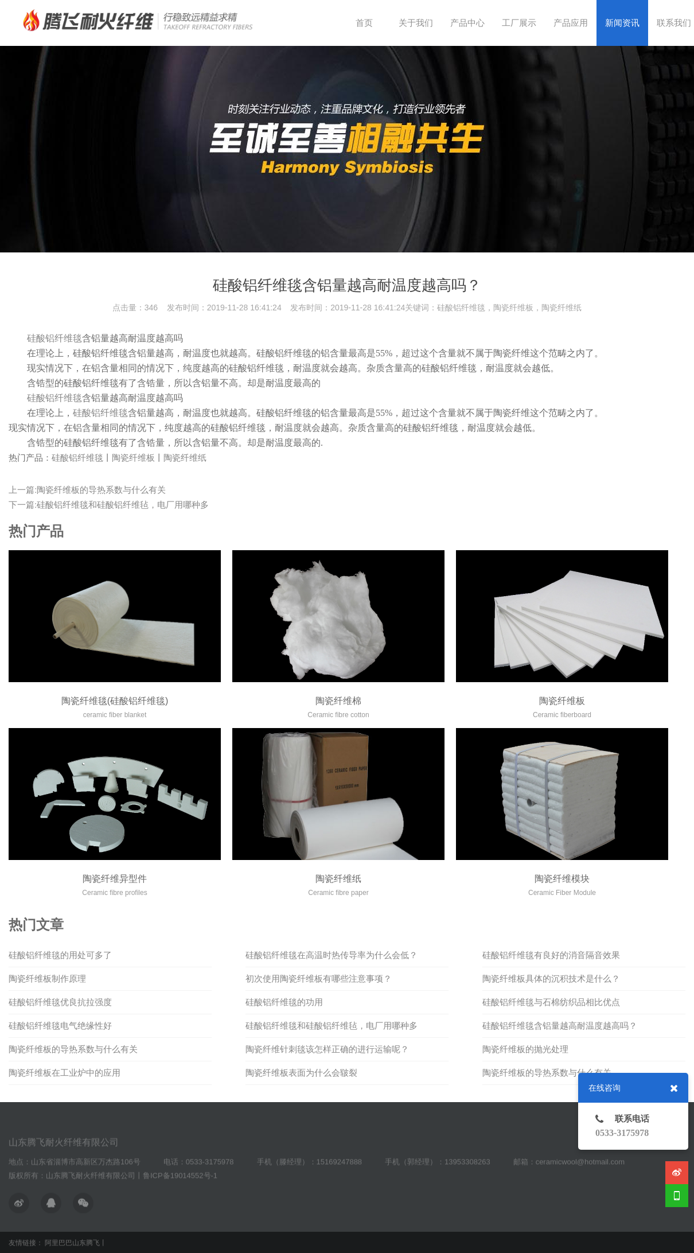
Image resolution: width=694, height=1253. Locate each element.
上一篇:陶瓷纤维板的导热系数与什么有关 (87, 490)
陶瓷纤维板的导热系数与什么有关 (73, 1049)
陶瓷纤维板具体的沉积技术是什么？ (551, 978)
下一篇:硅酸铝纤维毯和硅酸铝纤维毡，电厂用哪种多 (109, 504)
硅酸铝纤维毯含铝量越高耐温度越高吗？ (559, 1025)
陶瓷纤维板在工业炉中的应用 (64, 1072)
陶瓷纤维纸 (184, 457)
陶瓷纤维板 (133, 457)
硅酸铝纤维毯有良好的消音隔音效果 (551, 955)
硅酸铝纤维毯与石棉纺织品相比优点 (551, 1002)
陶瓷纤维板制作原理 (47, 978)
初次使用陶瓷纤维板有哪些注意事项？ (318, 978)
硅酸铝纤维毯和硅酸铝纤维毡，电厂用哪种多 (331, 1025)
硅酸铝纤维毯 (54, 338)
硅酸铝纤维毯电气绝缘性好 (60, 1025)
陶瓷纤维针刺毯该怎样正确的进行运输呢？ (327, 1049)
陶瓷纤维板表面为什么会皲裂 (301, 1072)
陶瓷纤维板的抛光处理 (525, 1049)
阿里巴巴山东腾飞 (72, 1243)
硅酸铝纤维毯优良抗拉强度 (60, 1002)
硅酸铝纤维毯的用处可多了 (60, 955)
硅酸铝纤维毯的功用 (284, 1002)
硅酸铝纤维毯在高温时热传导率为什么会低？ (331, 955)
